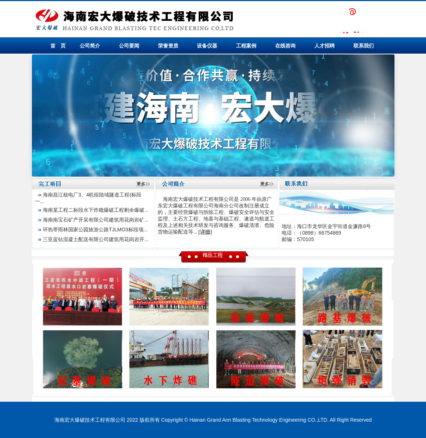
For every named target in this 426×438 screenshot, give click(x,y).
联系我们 (363, 46)
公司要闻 (129, 46)
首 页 (58, 46)
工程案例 (246, 46)
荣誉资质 (168, 46)
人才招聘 (324, 46)
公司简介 (90, 46)
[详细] (205, 232)
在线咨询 (285, 46)
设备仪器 (207, 46)
